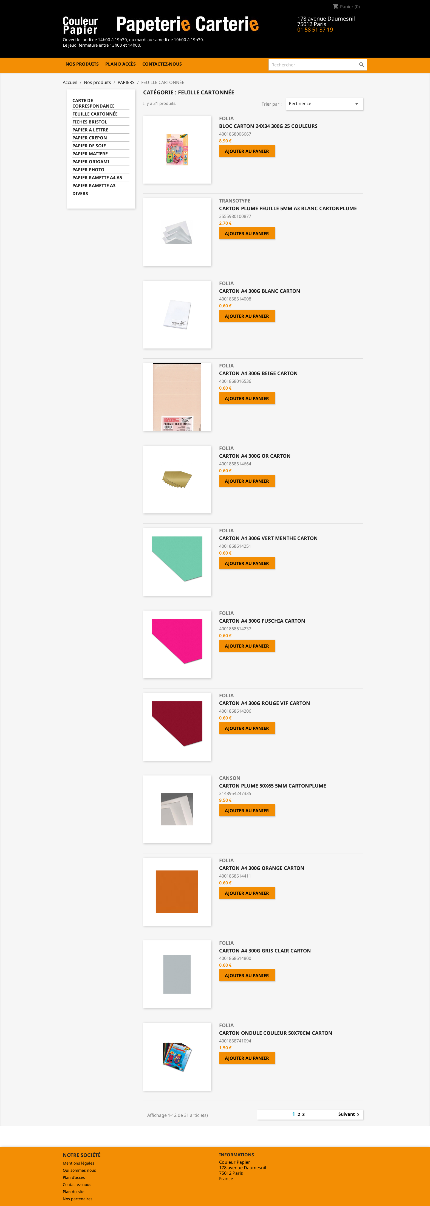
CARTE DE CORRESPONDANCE (93, 103)
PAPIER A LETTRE (90, 130)
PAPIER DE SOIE (89, 146)
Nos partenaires (77, 1198)
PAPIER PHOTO (88, 170)
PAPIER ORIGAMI (90, 162)
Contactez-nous (162, 64)
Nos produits (82, 64)
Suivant (349, 1114)
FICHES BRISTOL (89, 122)
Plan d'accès (120, 64)
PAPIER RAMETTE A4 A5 (97, 178)
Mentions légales (78, 1163)
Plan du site (73, 1191)
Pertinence (324, 103)
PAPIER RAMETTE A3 (93, 186)
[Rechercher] (317, 65)
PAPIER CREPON (89, 138)
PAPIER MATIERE (90, 154)
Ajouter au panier (247, 151)
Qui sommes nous (79, 1170)
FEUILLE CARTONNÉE (95, 114)
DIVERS (80, 193)
